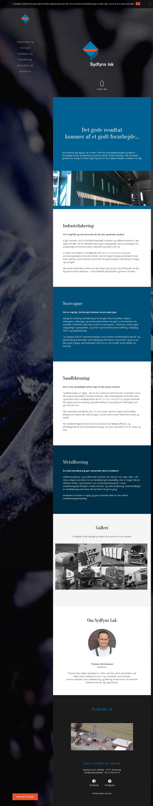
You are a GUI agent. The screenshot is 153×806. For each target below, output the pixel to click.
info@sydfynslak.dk (93, 772)
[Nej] (149, 4)
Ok (138, 4)
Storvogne (25, 47)
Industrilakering (25, 41)
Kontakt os (25, 71)
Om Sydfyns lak (25, 65)
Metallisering (25, 59)
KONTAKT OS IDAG (25, 797)
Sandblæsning (25, 53)
